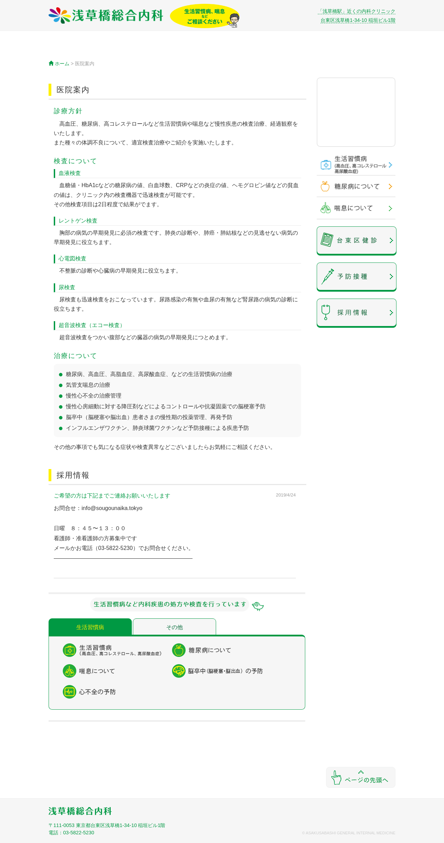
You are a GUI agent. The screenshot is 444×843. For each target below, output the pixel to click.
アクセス (222, 50)
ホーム (73, 50)
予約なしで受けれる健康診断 (356, 241)
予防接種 (356, 277)
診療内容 (172, 50)
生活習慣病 (90, 627)
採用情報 (356, 313)
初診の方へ (272, 50)
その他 (174, 627)
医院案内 (123, 50)
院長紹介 (321, 50)
